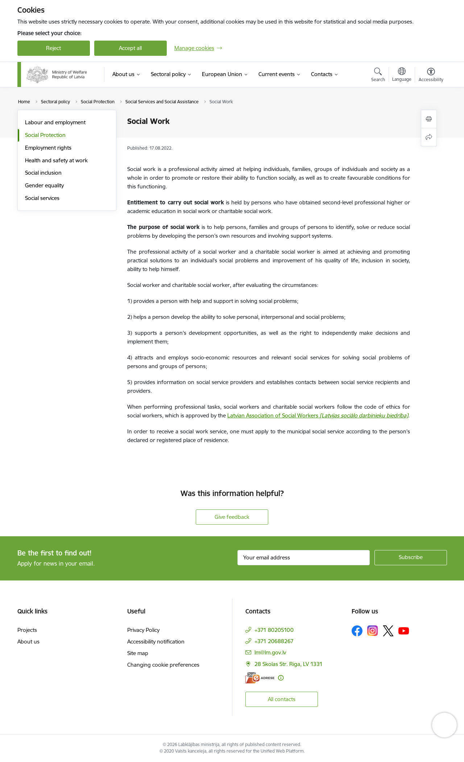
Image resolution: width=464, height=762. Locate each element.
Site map (137, 653)
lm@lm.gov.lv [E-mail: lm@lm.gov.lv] (270, 652)
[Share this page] (428, 137)
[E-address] (259, 678)
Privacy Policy (143, 629)
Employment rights (48, 147)
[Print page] (428, 119)
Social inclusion (43, 172)
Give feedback (232, 516)
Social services (42, 198)
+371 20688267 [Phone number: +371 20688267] (274, 641)
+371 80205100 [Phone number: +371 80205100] (274, 629)
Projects (27, 629)
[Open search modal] (378, 75)
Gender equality (44, 185)
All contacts (281, 699)
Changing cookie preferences (163, 664)
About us (28, 641)
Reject (53, 48)
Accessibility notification (156, 641)
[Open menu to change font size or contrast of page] (431, 75)
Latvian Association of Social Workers (317, 415)
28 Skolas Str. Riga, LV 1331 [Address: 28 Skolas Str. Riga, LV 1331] (288, 664)
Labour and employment (55, 122)
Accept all (130, 48)
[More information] (280, 677)
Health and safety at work (56, 160)
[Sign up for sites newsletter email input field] (303, 557)
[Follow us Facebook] (357, 630)
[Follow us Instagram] (372, 630)
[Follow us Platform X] (388, 630)
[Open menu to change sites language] (402, 75)
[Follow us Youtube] (403, 630)
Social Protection (45, 135)
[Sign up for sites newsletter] (410, 557)
